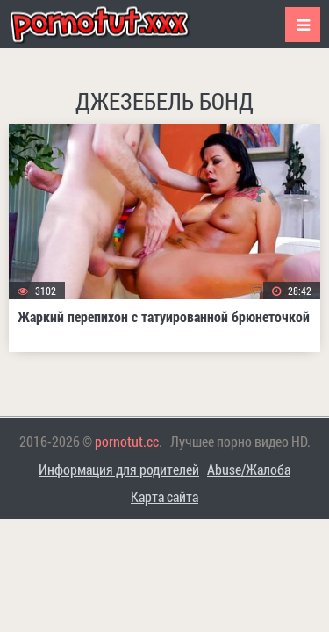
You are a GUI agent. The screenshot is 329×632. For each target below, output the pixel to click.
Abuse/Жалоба (248, 469)
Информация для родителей (119, 469)
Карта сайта (164, 496)
